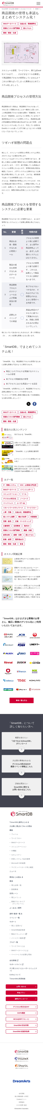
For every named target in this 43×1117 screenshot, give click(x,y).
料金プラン (21, 993)
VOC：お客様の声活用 (28, 485)
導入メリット (16, 897)
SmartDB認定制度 (18, 930)
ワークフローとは (18, 946)
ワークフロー (31, 508)
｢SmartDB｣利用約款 (17, 979)
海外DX (26, 526)
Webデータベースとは (19, 950)
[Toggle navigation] (38, 4)
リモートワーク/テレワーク (13, 508)
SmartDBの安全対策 (21, 1025)
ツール (24, 494)
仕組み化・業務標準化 (28, 24)
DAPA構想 (21, 1013)
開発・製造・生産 (9, 33)
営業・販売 (7, 521)
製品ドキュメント (18, 934)
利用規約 (21, 1106)
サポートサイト (15, 964)
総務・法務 (18, 535)
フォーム (14, 834)
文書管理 (6, 526)
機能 (11, 830)
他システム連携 (8, 517)
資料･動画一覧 (15, 914)
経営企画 (6, 535)
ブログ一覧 (14, 942)
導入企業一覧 (16, 885)
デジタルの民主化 (9, 499)
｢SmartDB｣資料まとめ (18, 822)
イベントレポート (26, 490)
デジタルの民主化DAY (21, 1007)
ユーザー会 (21, 503)
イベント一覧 (15, 918)
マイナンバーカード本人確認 (22, 867)
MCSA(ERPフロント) (21, 1019)
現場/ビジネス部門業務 (11, 28)
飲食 (21, 544)
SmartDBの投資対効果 (21, 1031)
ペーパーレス (8, 503)
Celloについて (15, 975)
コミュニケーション (10, 494)
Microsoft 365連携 (18, 863)
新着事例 (14, 889)
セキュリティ (16, 855)
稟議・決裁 (28, 530)
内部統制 (33, 517)
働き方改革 (22, 517)
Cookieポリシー (21, 1102)
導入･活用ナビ (16, 926)
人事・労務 (7, 512)
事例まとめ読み (15, 877)
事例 (11, 881)
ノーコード (24, 499)
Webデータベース (9, 24)
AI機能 (13, 851)
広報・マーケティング (23, 521)
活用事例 (17, 526)
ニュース (13, 871)
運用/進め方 (19, 539)
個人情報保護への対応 (21, 1098)
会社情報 (13, 960)
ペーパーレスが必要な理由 (21, 954)
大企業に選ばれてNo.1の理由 (21, 826)
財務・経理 (7, 539)
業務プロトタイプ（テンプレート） (18, 903)
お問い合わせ (21, 986)
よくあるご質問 (15, 908)
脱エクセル (27, 28)
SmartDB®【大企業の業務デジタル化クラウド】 (17, 9)
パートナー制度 (17, 938)
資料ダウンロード (21, 999)
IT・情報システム (9, 485)
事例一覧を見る (21, 700)
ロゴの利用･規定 (21, 1110)
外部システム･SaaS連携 (20, 859)
